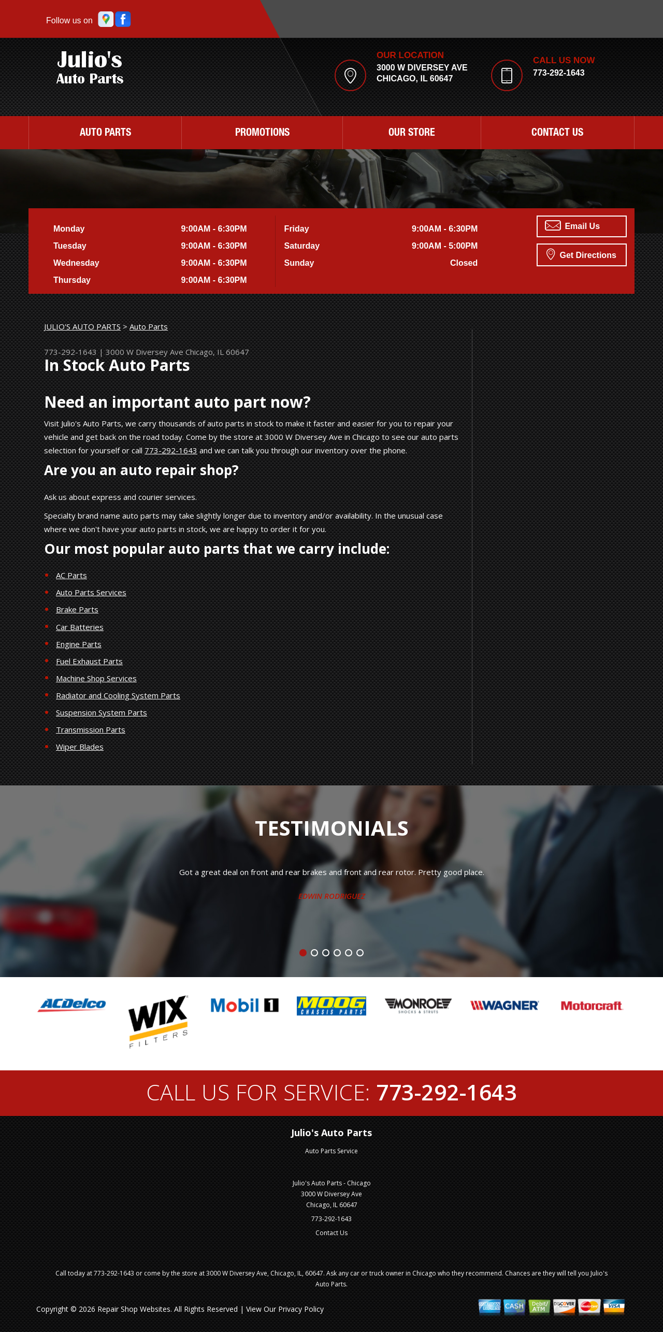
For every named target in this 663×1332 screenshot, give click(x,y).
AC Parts (71, 575)
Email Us (572, 225)
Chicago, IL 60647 (217, 352)
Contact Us (557, 133)
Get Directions (581, 254)
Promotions (262, 133)
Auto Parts (105, 133)
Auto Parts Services (91, 592)
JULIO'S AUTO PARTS (82, 326)
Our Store (411, 133)
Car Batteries (80, 627)
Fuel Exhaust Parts (89, 661)
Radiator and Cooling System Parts (118, 695)
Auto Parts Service (331, 1151)
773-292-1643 (559, 72)
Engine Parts (79, 644)
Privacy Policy (301, 1309)
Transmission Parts (90, 729)
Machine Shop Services (96, 678)
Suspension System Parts (101, 712)
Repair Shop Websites (133, 1309)
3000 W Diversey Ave (144, 352)
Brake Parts (77, 609)
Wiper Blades (80, 746)
